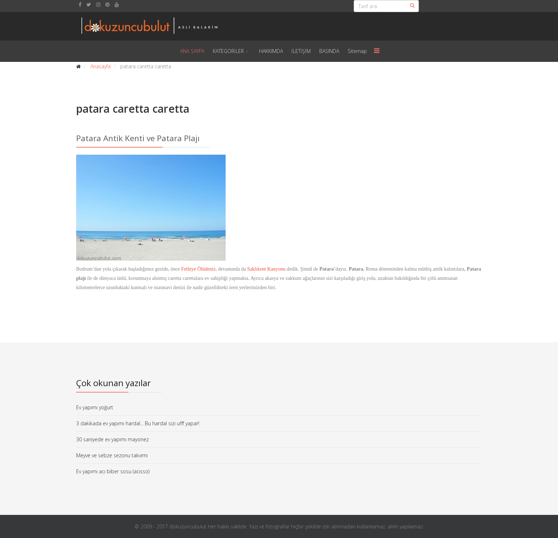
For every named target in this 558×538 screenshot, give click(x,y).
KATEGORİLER (228, 51)
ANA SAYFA (192, 51)
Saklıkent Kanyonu (266, 269)
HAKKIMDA (271, 51)
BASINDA (329, 51)
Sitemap (357, 51)
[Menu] (377, 51)
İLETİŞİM (301, 51)
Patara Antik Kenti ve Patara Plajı (138, 138)
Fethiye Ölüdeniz (198, 269)
